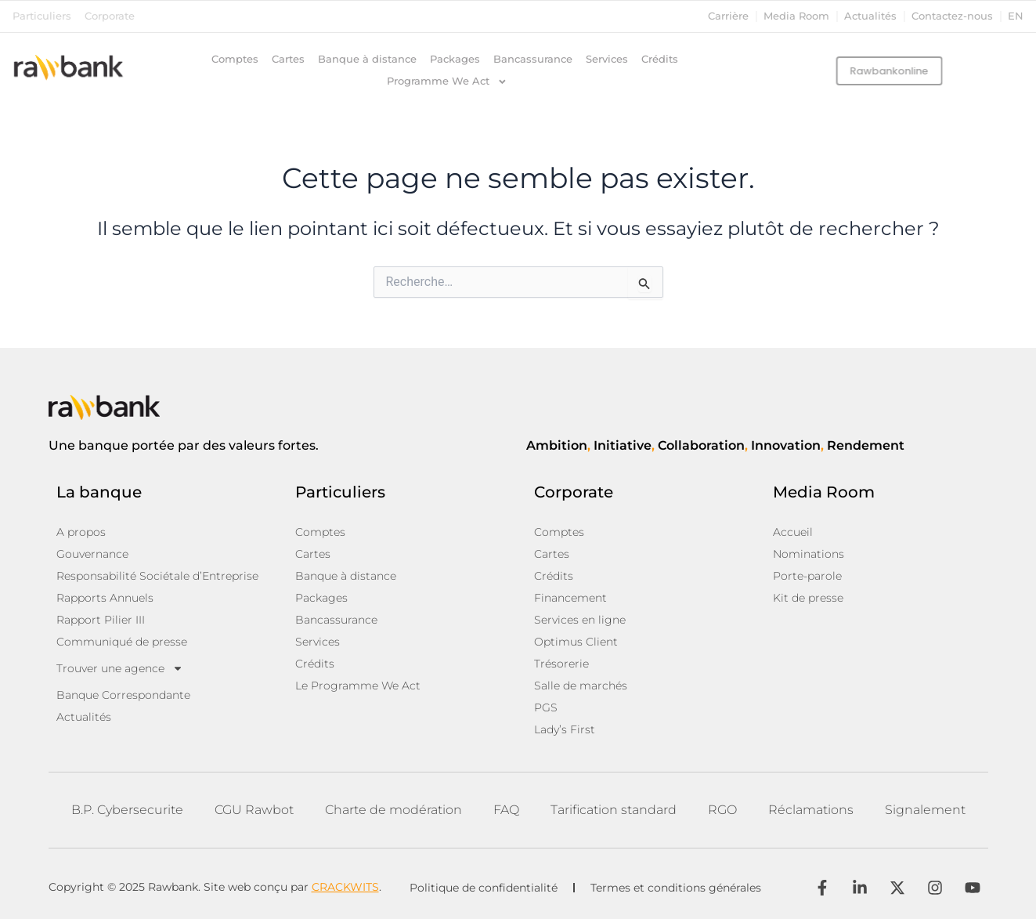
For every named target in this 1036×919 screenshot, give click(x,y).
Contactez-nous (952, 16)
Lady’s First (564, 729)
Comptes (234, 59)
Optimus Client (576, 642)
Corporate (110, 16)
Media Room (796, 16)
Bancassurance (532, 59)
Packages (455, 59)
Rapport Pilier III (100, 620)
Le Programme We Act (358, 685)
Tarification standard (613, 809)
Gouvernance (92, 554)
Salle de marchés (580, 685)
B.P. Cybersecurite (127, 809)
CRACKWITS (345, 887)
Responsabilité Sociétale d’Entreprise (157, 576)
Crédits (659, 59)
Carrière (728, 16)
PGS (546, 707)
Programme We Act (447, 81)
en (1015, 16)
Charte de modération (393, 809)
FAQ (506, 809)
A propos (81, 532)
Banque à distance (367, 59)
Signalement (925, 809)
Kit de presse (808, 598)
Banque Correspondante (123, 695)
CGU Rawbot (254, 809)
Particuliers (42, 16)
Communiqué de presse (121, 642)
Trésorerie (561, 664)
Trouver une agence (119, 668)
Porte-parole (807, 576)
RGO (722, 809)
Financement (570, 598)
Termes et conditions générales (675, 888)
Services (607, 59)
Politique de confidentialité (484, 888)
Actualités (870, 16)
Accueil (793, 532)
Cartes (288, 59)
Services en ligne (580, 620)
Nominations (808, 554)
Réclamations (811, 809)
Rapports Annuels (104, 598)
